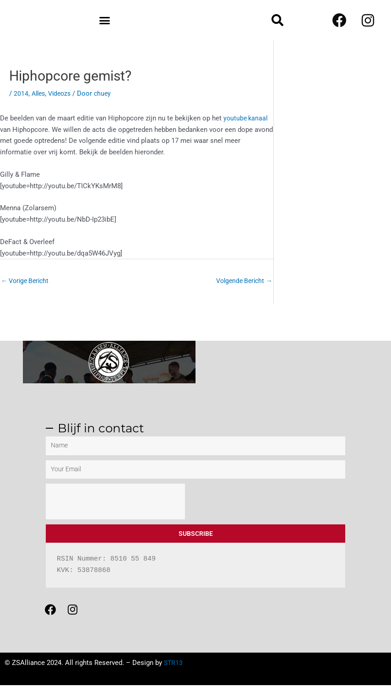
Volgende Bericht (242, 281)
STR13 (174, 669)
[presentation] (115, 502)
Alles (39, 93)
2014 (21, 93)
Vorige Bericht (27, 281)
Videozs (62, 93)
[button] (105, 20)
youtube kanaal (246, 118)
